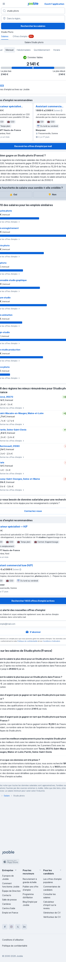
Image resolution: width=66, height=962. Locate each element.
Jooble (19, 956)
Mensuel (10, 50)
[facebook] (5, 926)
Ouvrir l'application (54, 4)
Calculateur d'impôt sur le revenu (49, 905)
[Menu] (3, 4)
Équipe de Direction (11, 891)
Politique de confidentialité (27, 641)
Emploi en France (10, 912)
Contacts (6, 895)
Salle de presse (9, 899)
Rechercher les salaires (33, 26)
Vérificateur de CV (52, 917)
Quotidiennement (42, 50)
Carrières (6, 904)
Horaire (56, 50)
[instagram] (11, 926)
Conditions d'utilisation (51, 641)
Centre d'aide (8, 908)
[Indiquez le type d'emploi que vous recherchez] (33, 11)
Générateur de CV (51, 912)
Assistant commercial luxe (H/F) (49, 106)
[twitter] (18, 926)
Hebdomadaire (24, 50)
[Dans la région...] (33, 18)
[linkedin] (24, 926)
